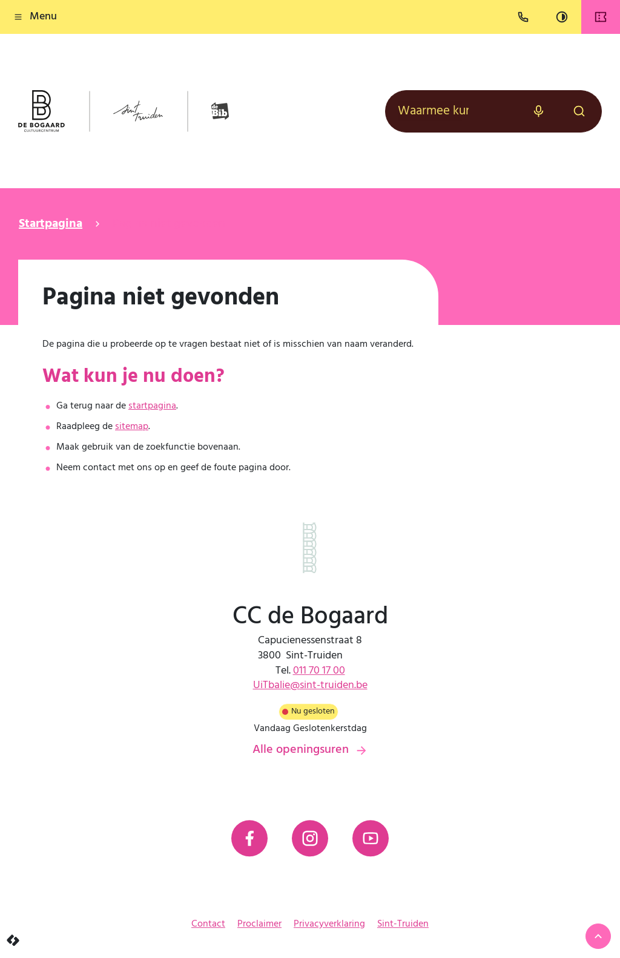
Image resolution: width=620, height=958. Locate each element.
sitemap (131, 427)
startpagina (152, 406)
